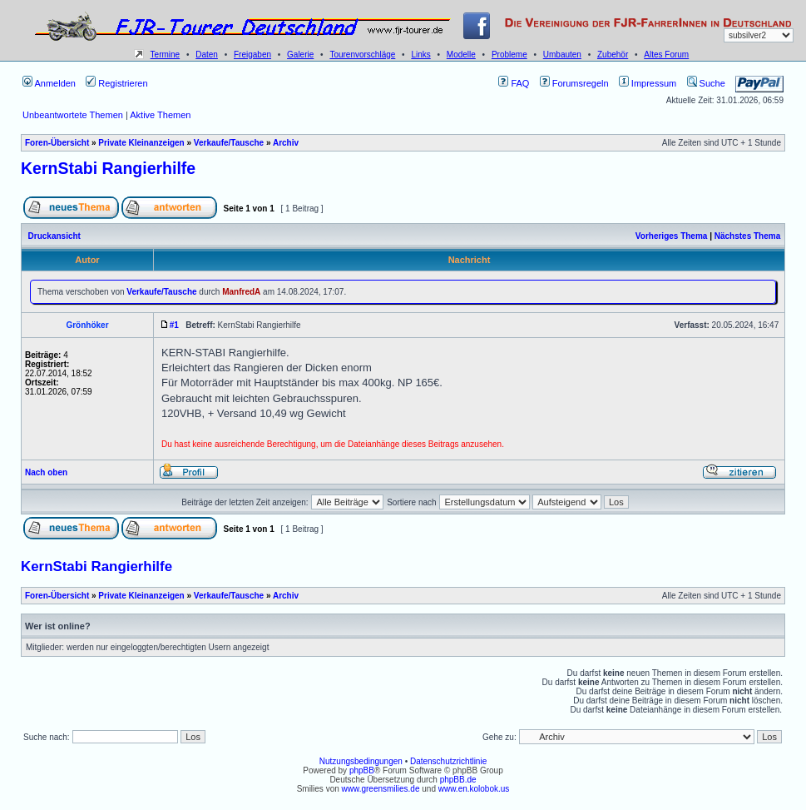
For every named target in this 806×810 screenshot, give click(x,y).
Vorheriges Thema (671, 236)
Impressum (647, 83)
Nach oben (46, 472)
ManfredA (241, 291)
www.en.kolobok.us (474, 788)
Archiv (286, 142)
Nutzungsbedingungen (361, 761)
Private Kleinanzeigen (141, 142)
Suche (706, 83)
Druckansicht (54, 236)
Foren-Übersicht (57, 142)
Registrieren (116, 83)
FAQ (513, 83)
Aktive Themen (160, 115)
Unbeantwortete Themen (72, 115)
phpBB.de (458, 779)
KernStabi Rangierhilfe (108, 168)
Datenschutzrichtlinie (448, 761)
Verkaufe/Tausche (229, 142)
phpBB (361, 770)
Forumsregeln (574, 83)
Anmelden (49, 83)
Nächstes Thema (747, 236)
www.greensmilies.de (381, 788)
